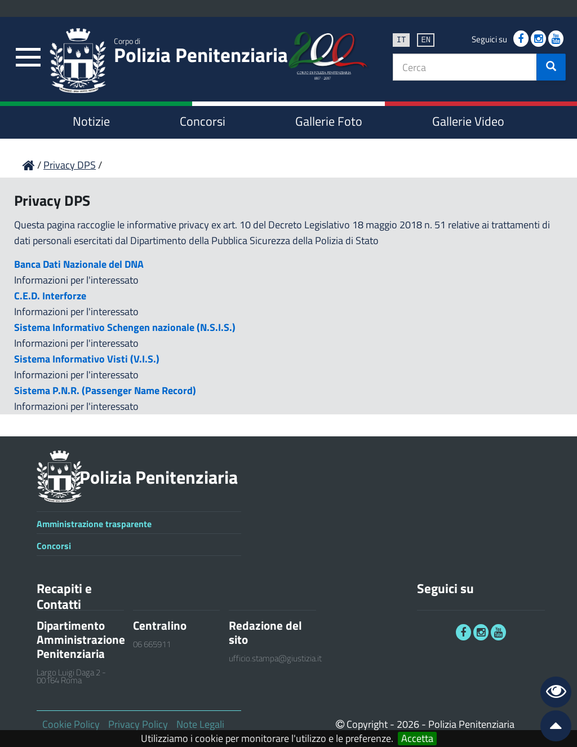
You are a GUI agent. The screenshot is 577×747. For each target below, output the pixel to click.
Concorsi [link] (202, 121)
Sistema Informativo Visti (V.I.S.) (86, 358)
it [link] (401, 39)
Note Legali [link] (200, 724)
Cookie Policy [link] (71, 724)
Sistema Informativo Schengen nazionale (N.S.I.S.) (125, 327)
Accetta (417, 738)
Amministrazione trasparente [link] (94, 524)
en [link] (425, 39)
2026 (408, 724)
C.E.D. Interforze (50, 295)
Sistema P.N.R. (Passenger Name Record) (105, 390)
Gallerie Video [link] (468, 121)
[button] (551, 67)
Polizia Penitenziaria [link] (201, 52)
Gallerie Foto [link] (328, 121)
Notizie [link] (91, 121)
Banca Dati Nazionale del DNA (79, 264)
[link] (28, 58)
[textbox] (465, 67)
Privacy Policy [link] (138, 724)
